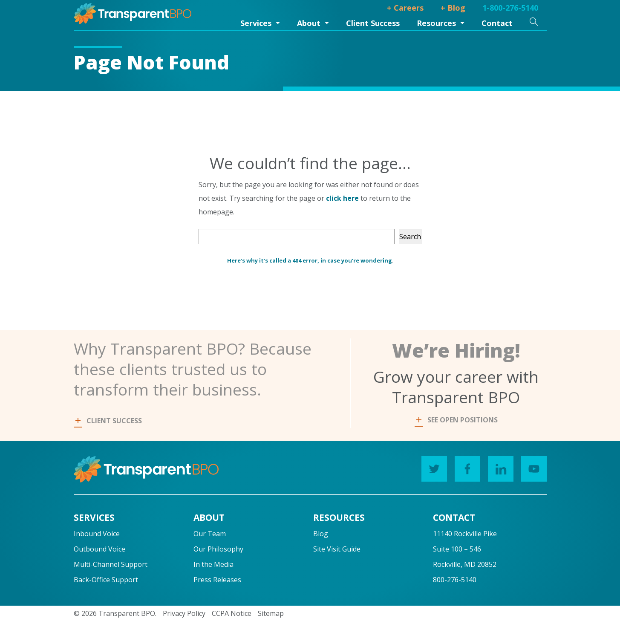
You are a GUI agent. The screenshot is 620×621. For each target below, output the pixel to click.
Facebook (464, 467)
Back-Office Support (106, 579)
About (308, 23)
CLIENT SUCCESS (108, 420)
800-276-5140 (454, 579)
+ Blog (453, 8)
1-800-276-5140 (510, 8)
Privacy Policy (184, 613)
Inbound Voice (97, 533)
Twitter (431, 467)
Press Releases (217, 579)
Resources (436, 23)
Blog (320, 533)
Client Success (373, 23)
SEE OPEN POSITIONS (457, 420)
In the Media (213, 564)
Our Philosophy (218, 549)
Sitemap (271, 613)
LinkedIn (497, 467)
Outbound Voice (99, 549)
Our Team (209, 533)
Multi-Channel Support (110, 564)
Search (410, 236)
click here (342, 198)
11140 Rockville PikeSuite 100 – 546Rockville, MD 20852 (465, 549)
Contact (497, 23)
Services (255, 23)
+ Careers (405, 8)
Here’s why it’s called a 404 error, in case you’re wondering (309, 260)
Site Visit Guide (336, 549)
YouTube (530, 467)
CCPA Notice (231, 613)
